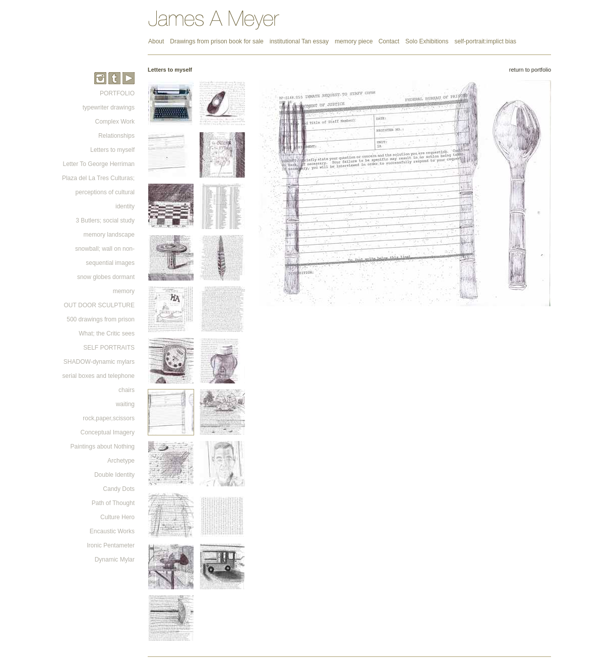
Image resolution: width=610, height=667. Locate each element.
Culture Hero (117, 517)
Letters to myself (112, 149)
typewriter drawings (109, 107)
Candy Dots (119, 488)
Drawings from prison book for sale (216, 41)
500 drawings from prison (101, 319)
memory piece (355, 41)
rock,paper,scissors (109, 418)
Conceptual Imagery (108, 432)
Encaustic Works (112, 531)
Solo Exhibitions (426, 41)
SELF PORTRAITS (109, 347)
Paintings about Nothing (103, 446)
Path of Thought (113, 503)
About (156, 41)
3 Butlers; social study (105, 220)
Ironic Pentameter (111, 545)
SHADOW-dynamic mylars (99, 361)
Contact (389, 41)
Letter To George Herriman (99, 164)
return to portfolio (530, 70)
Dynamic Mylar (115, 559)
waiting (125, 404)
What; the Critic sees (107, 333)
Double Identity (114, 474)
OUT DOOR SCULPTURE (99, 305)
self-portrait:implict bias (485, 41)
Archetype (121, 460)
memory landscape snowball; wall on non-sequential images (105, 248)
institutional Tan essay (299, 41)
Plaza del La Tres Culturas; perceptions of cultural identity (98, 192)
